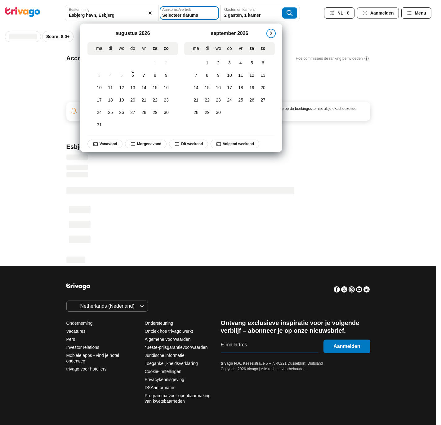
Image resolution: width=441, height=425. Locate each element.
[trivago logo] (22, 13)
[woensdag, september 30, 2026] (218, 112)
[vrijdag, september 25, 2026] (240, 100)
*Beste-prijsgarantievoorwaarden (176, 347)
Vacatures (76, 331)
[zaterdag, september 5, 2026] (251, 63)
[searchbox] (111, 15)
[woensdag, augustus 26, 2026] (121, 112)
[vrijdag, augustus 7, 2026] (143, 75)
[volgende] (271, 33)
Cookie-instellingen (164, 371)
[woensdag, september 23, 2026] (218, 100)
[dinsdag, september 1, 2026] (207, 63)
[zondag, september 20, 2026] (263, 87)
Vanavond (105, 144)
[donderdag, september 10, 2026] (229, 75)
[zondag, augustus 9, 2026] (166, 75)
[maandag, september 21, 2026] (196, 100)
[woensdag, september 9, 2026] (218, 75)
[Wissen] (150, 13)
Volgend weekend (235, 144)
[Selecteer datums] (189, 13)
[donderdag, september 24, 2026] (229, 100)
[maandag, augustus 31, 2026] (99, 125)
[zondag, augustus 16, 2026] (166, 87)
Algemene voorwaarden (168, 339)
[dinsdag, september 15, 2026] (207, 87)
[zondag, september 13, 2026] (263, 75)
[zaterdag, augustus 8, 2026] (155, 75)
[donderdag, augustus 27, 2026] (132, 112)
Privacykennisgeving (165, 379)
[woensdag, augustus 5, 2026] (121, 75)
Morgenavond (145, 144)
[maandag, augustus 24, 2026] (99, 112)
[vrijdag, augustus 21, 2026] (143, 100)
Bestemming (79, 9)
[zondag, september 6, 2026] (263, 63)
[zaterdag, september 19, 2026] (251, 87)
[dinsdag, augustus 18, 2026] (110, 100)
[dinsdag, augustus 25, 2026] (110, 112)
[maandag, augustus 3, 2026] (99, 75)
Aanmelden (346, 346)
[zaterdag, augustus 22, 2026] (155, 100)
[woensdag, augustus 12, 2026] (121, 87)
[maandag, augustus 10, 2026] (99, 87)
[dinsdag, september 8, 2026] (207, 75)
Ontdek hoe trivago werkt (169, 331)
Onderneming (79, 323)
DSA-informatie (159, 387)
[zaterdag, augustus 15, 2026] (155, 87)
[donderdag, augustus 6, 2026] (132, 75)
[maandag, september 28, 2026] (196, 112)
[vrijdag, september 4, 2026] (240, 63)
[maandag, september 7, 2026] (196, 75)
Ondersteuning (159, 323)
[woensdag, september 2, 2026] (218, 63)
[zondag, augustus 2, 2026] (166, 63)
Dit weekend (188, 144)
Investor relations (83, 347)
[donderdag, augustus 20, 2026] (132, 100)
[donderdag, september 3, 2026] (229, 63)
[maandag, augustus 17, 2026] (99, 100)
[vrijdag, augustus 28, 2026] (143, 112)
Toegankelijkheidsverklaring (171, 363)
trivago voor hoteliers (86, 368)
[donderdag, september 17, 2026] (229, 87)
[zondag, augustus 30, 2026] (166, 112)
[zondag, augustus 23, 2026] (166, 100)
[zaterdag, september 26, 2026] (251, 100)
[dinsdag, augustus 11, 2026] (110, 87)
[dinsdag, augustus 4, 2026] (110, 75)
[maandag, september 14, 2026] (196, 87)
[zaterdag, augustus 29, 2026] (155, 112)
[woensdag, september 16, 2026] (218, 87)
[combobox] (111, 13)
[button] (111, 13)
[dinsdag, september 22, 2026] (207, 100)
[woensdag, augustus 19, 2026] (121, 100)
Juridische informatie (165, 355)
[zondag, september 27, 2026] (263, 100)
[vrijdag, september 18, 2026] (240, 87)
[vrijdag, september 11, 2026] (240, 75)
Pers (70, 339)
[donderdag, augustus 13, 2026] (132, 87)
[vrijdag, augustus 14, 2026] (143, 87)
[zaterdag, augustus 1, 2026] (155, 63)
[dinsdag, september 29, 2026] (207, 112)
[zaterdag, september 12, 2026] (251, 75)
